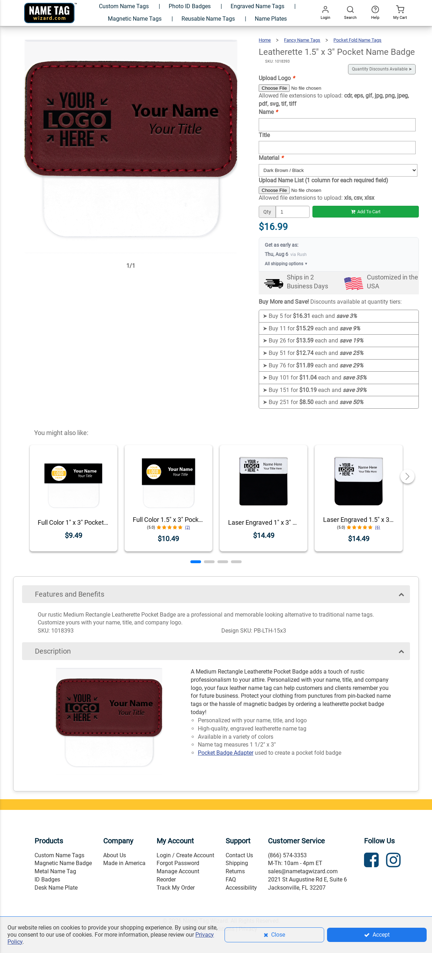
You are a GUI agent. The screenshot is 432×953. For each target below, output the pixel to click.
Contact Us (239, 855)
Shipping (237, 863)
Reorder (166, 879)
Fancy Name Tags (302, 40)
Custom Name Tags (59, 855)
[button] (195, 561)
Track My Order (176, 887)
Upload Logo (277, 78)
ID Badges (47, 879)
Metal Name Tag (55, 871)
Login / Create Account (185, 855)
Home (265, 40)
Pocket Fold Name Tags (357, 40)
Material (271, 158)
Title (264, 135)
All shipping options (286, 264)
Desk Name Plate (56, 887)
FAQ (231, 879)
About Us (114, 855)
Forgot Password (178, 863)
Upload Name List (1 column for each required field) (323, 180)
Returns (235, 871)
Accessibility (241, 887)
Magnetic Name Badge (63, 863)
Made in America (124, 863)
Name (268, 112)
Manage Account (178, 871)
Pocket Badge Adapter (225, 752)
